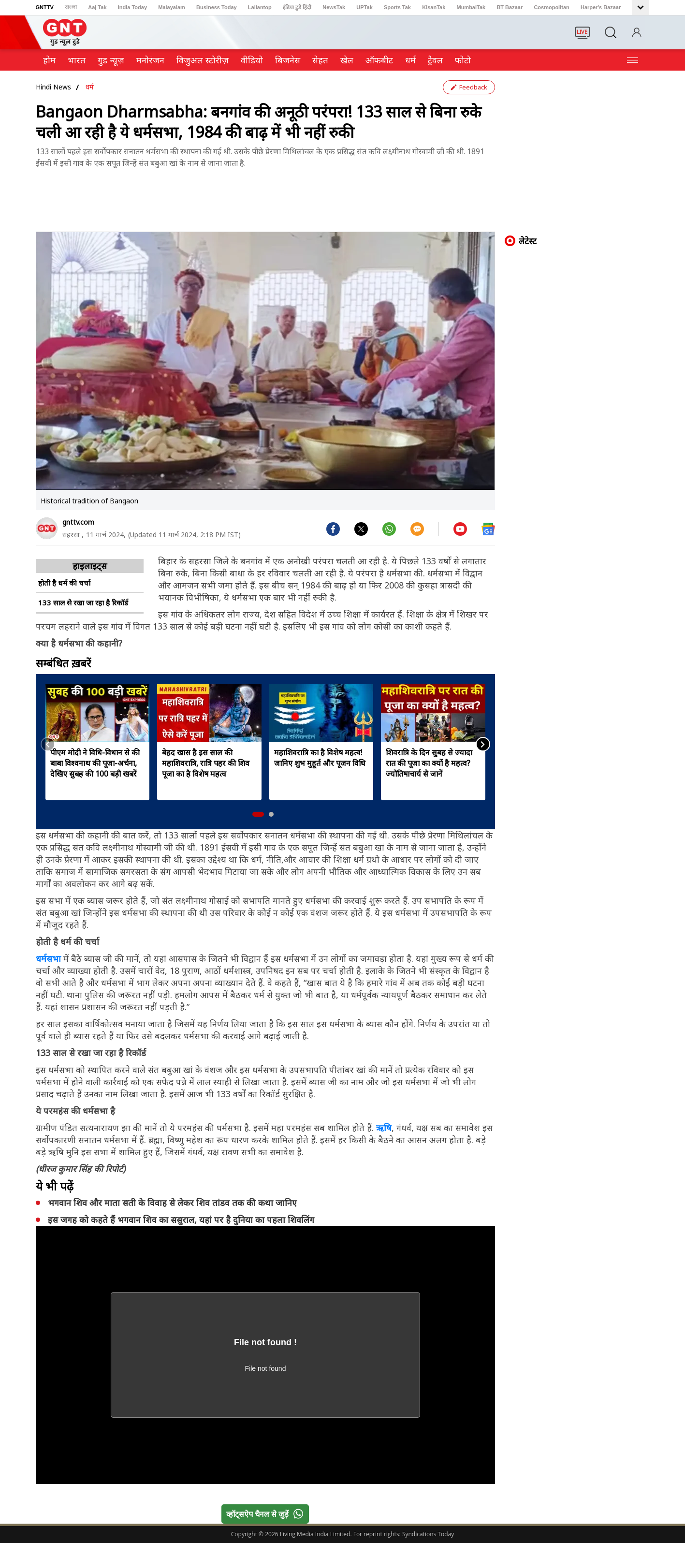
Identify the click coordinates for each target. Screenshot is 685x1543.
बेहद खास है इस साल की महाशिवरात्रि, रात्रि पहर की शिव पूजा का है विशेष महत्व (205, 763)
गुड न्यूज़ (111, 60)
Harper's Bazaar (601, 7)
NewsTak (333, 7)
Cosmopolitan (551, 7)
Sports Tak (397, 7)
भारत (77, 60)
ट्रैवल (435, 60)
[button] (258, 814)
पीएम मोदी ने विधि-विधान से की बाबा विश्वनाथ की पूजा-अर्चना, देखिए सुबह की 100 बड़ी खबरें (95, 763)
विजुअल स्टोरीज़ (202, 60)
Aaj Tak (97, 7)
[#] (361, 528)
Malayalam (171, 7)
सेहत (320, 60)
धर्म (410, 60)
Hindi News (53, 86)
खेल (346, 60)
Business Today (216, 7)
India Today (132, 7)
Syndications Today (428, 1534)
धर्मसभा (49, 958)
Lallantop (260, 7)
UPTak (364, 7)
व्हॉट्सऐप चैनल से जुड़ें (267, 1514)
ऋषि (384, 1127)
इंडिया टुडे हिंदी (297, 7)
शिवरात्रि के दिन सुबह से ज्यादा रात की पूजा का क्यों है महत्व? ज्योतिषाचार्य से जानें (429, 763)
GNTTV (45, 7)
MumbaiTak (470, 7)
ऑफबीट (379, 60)
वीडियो (252, 60)
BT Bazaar (509, 7)
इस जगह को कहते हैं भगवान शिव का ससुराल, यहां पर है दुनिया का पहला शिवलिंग (181, 1219)
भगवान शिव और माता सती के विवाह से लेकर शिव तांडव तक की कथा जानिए (172, 1202)
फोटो (463, 60)
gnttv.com (78, 522)
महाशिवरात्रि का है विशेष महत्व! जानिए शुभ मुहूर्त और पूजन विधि (319, 757)
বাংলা (71, 7)
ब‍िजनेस (287, 60)
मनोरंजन (150, 60)
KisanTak (433, 7)
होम (49, 60)
